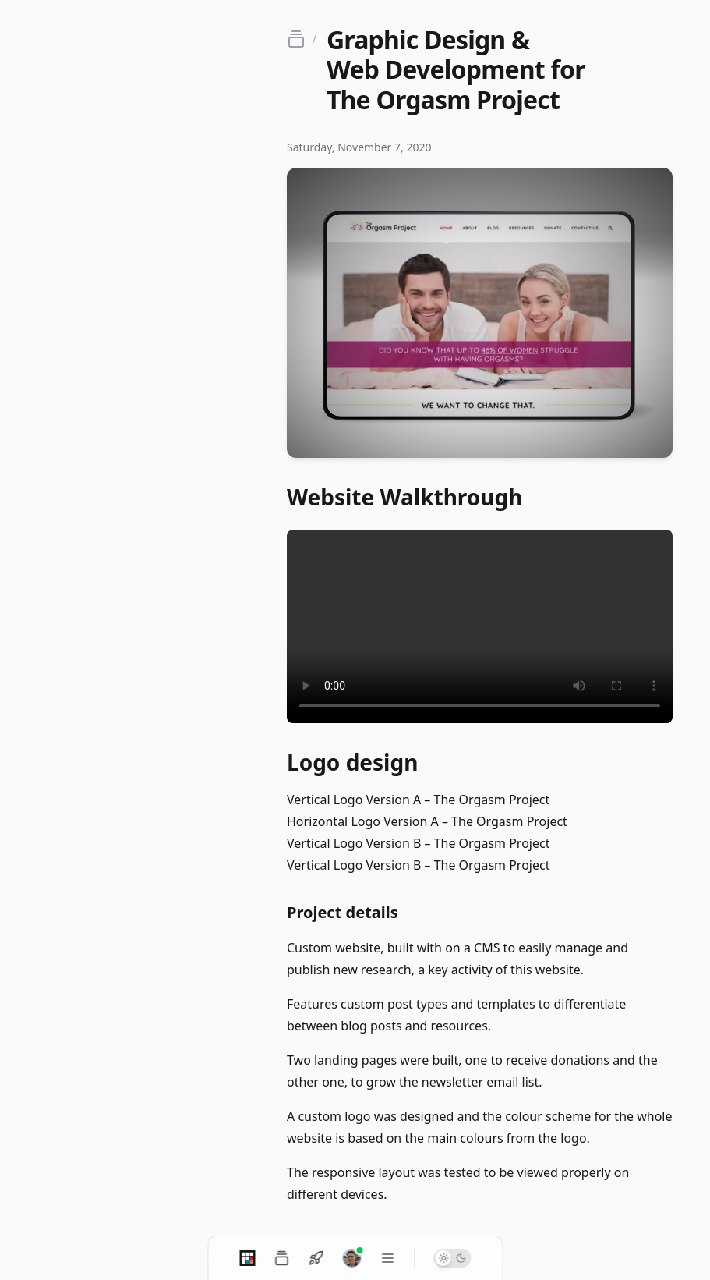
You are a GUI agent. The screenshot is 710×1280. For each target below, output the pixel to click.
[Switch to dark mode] (452, 1258)
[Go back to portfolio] (302, 39)
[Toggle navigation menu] (387, 1258)
